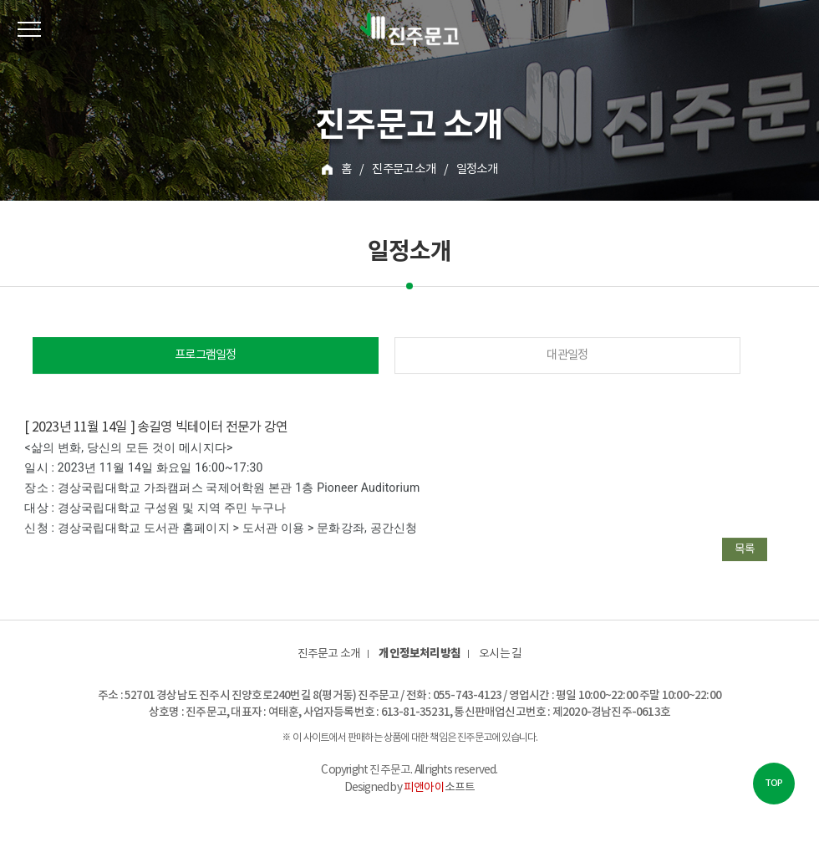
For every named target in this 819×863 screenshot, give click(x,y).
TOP (774, 783)
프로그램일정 (205, 355)
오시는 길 (500, 654)
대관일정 (567, 355)
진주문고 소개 (329, 654)
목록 (745, 549)
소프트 (439, 787)
